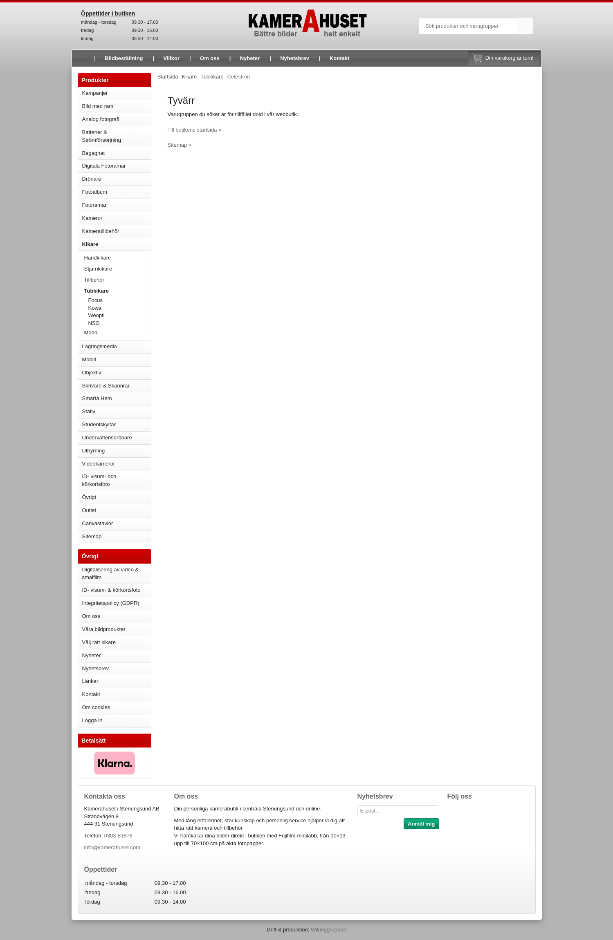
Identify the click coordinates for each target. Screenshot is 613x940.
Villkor (172, 58)
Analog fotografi (116, 119)
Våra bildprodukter (104, 629)
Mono (91, 332)
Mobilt (116, 359)
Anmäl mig (421, 824)
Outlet (89, 510)
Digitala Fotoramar (104, 166)
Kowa (119, 308)
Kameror (116, 218)
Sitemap (92, 536)
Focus (119, 300)
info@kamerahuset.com (112, 847)
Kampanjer (95, 93)
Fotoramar (116, 205)
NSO (119, 323)
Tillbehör (94, 280)
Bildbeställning (124, 58)
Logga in (92, 720)
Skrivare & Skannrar (116, 386)
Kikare (116, 244)
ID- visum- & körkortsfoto (111, 590)
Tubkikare (117, 291)
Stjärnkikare (98, 269)
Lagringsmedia (116, 346)
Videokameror (116, 464)
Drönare (116, 179)
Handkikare (117, 258)
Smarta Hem (97, 398)
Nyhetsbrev (294, 58)
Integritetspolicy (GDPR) (110, 603)
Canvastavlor (97, 523)
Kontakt (339, 58)
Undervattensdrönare (116, 437)
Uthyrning (93, 451)
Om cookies (96, 707)
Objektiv (116, 372)
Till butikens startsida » (195, 130)
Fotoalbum (116, 192)
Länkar (90, 681)
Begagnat (116, 153)
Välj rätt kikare (99, 642)
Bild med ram (116, 106)
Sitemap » (180, 145)
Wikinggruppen (328, 930)
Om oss (210, 58)
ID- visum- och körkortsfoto (99, 480)
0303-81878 (118, 836)
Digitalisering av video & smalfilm (110, 573)
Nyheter (250, 58)
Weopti (96, 315)
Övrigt (89, 497)
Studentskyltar (99, 424)
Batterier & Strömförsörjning (116, 136)
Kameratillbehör (116, 231)
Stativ (116, 411)
